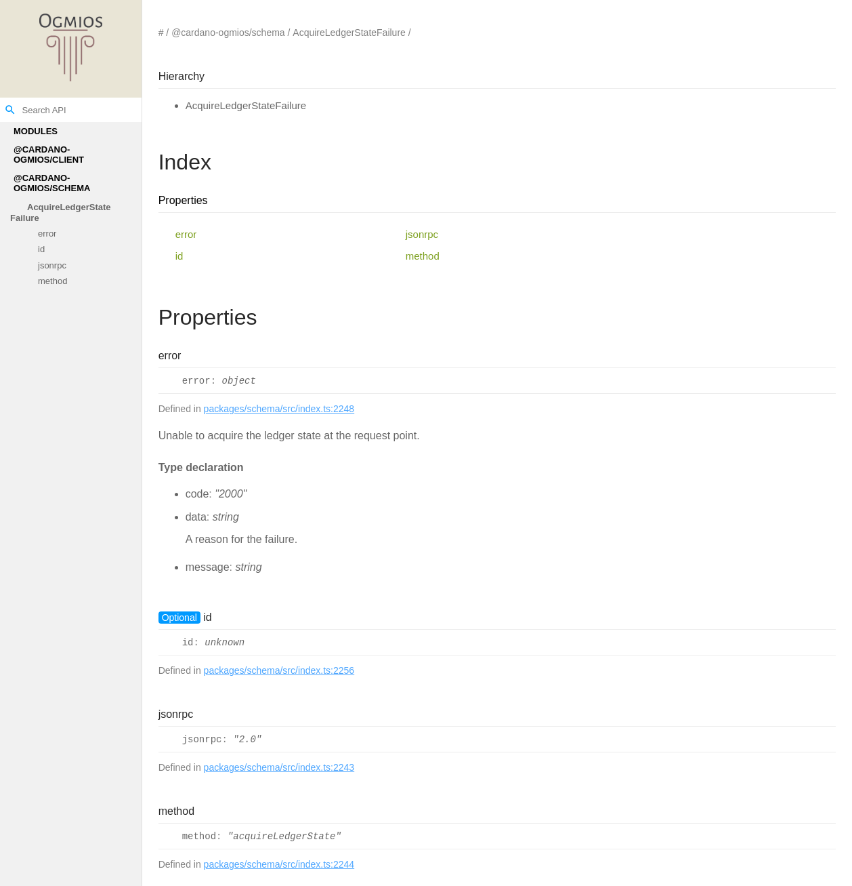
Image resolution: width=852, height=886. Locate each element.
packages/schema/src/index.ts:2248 (279, 408)
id (41, 250)
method (52, 282)
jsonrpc (52, 265)
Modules (36, 131)
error (47, 233)
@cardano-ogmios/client (49, 154)
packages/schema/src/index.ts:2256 (279, 670)
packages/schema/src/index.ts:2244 (279, 864)
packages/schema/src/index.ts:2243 (279, 767)
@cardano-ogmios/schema (52, 183)
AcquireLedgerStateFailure (60, 212)
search (10, 110)
